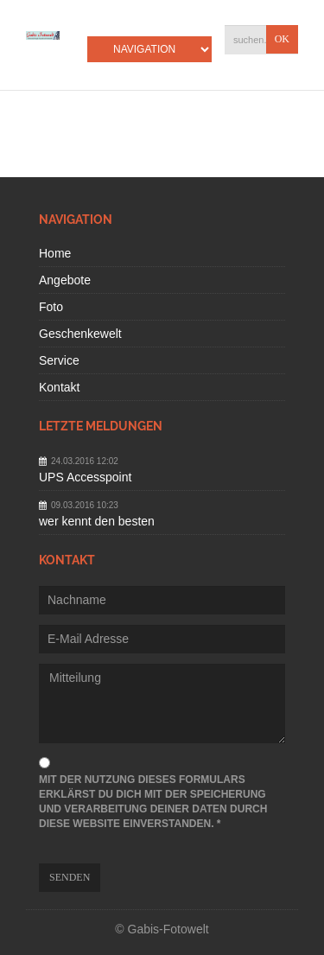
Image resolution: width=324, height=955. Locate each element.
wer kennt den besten (97, 521)
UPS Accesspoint (85, 477)
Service (59, 360)
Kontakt (59, 387)
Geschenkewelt (80, 334)
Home (55, 253)
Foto (51, 307)
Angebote (65, 280)
